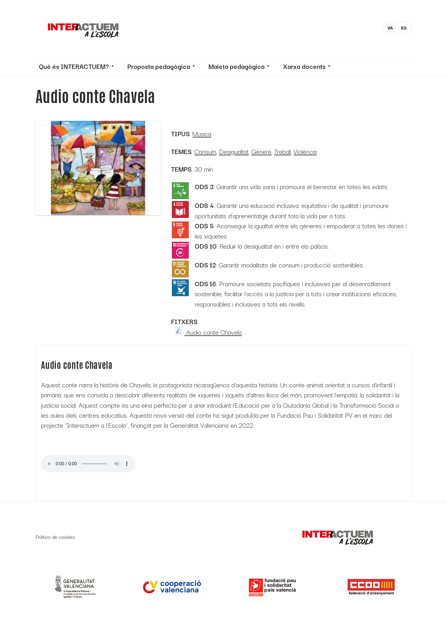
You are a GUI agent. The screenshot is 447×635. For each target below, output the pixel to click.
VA (390, 28)
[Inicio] (83, 28)
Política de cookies (55, 537)
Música (202, 133)
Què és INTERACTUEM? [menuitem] (74, 66)
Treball (282, 151)
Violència (305, 151)
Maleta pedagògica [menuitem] (236, 66)
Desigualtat (234, 151)
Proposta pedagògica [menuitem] (158, 66)
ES (404, 28)
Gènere (261, 151)
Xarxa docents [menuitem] (304, 66)
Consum (205, 151)
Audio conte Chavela (206, 332)
